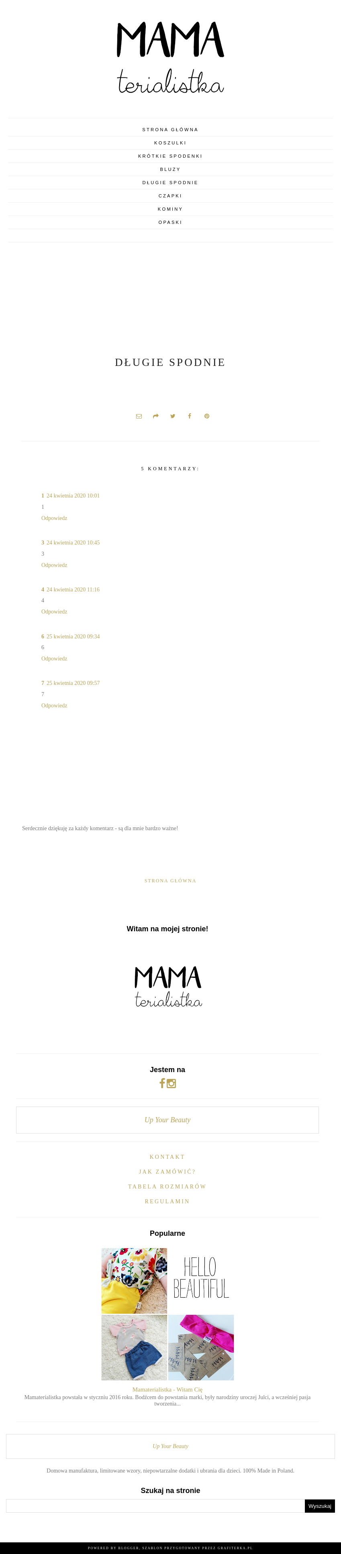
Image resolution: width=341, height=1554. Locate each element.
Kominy (170, 209)
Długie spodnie (171, 182)
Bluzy (170, 169)
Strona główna (170, 129)
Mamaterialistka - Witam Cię (168, 1389)
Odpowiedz (54, 518)
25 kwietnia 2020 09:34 (73, 637)
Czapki (171, 195)
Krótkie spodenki (170, 156)
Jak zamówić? (167, 1172)
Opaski (170, 222)
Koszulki (170, 142)
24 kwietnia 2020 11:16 (73, 590)
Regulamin (167, 1202)
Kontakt (168, 1157)
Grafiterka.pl (235, 1548)
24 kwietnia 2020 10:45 (73, 543)
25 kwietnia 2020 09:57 (73, 683)
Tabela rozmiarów (167, 1187)
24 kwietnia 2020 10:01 (73, 496)
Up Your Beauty (167, 1120)
